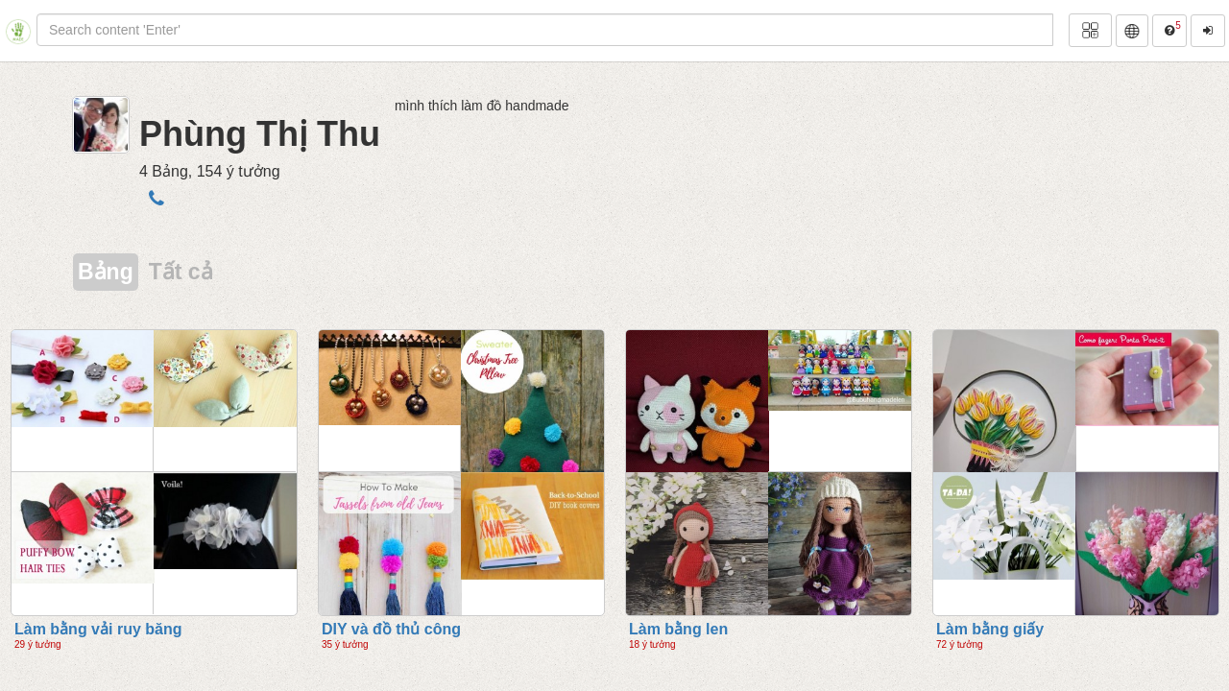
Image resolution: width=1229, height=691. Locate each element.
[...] (544, 29)
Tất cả (181, 271)
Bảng (105, 271)
